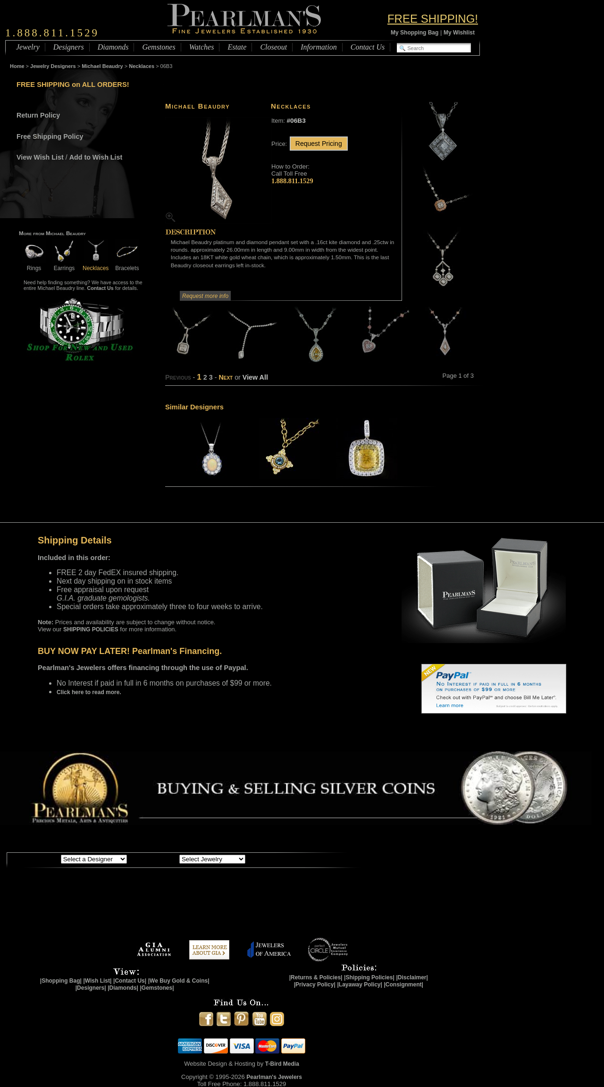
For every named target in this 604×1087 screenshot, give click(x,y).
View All (255, 377)
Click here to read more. (89, 692)
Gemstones (158, 47)
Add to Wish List (96, 157)
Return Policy (38, 115)
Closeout (273, 47)
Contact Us (368, 47)
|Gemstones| (157, 988)
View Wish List (40, 157)
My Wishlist (459, 32)
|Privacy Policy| (315, 984)
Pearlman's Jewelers (274, 1077)
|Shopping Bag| (61, 980)
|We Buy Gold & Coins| (179, 980)
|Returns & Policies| (316, 977)
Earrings (64, 265)
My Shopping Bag (414, 32)
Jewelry (28, 47)
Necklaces (141, 66)
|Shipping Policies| (369, 977)
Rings (34, 265)
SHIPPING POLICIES (90, 629)
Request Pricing (318, 143)
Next (225, 377)
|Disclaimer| (412, 977)
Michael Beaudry (102, 66)
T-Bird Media (282, 1064)
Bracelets (127, 265)
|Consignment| (403, 984)
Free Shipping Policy (50, 136)
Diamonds (113, 47)
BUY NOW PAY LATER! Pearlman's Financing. (130, 651)
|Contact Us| (129, 980)
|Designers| (91, 988)
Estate (236, 47)
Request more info (205, 296)
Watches (201, 47)
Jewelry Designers (53, 66)
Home (17, 66)
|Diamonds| (123, 988)
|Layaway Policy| (359, 984)
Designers (68, 47)
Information (318, 47)
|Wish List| (97, 980)
